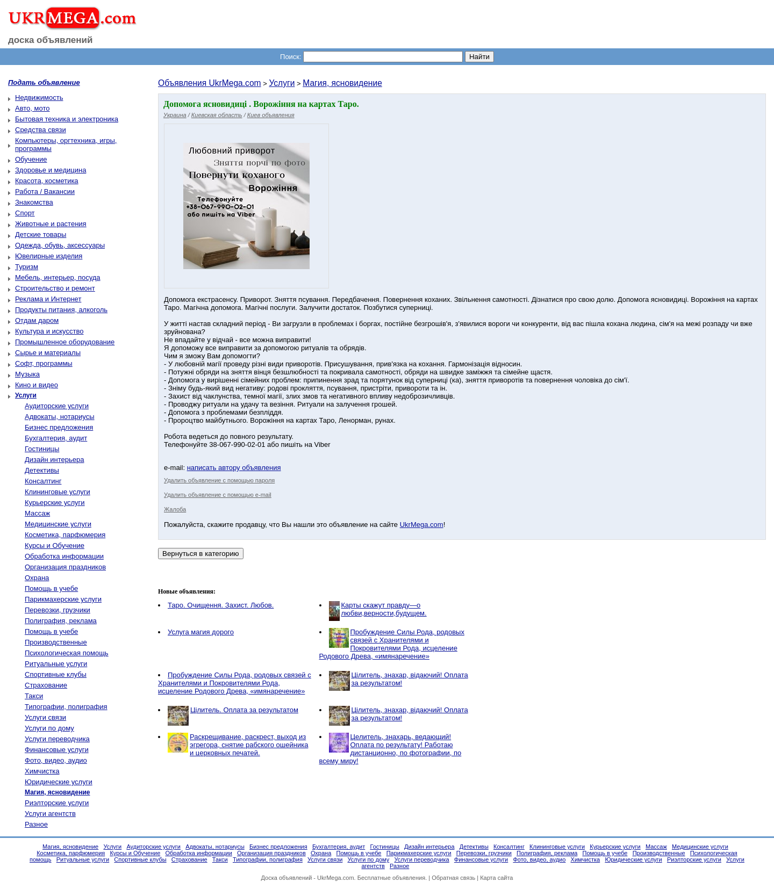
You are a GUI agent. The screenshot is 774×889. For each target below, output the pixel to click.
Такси (34, 696)
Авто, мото (32, 108)
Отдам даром (37, 320)
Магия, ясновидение (342, 83)
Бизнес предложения (59, 427)
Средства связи (40, 130)
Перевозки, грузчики (57, 610)
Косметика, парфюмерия (65, 535)
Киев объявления (271, 115)
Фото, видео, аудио (56, 760)
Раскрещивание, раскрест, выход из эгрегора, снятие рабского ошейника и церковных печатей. (249, 745)
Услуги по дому (49, 728)
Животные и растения (51, 224)
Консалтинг (43, 481)
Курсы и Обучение (54, 545)
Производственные (56, 642)
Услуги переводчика (57, 739)
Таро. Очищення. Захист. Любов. (221, 605)
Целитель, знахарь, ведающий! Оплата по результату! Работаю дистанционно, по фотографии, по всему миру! (390, 749)
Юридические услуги (58, 782)
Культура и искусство (49, 331)
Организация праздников (65, 567)
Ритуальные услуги (56, 664)
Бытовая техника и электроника (66, 119)
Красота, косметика (46, 181)
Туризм (26, 267)
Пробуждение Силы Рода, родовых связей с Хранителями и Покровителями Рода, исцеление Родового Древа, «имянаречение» (391, 644)
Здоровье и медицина (50, 170)
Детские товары (40, 234)
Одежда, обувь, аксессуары (60, 245)
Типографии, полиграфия (66, 707)
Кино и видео (36, 385)
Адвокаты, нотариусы (60, 417)
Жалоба (175, 509)
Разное (36, 824)
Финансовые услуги (57, 750)
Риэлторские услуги (57, 803)
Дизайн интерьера (54, 460)
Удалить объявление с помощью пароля (219, 480)
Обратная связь (453, 877)
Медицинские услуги (58, 524)
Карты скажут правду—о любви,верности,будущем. (384, 609)
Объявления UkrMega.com (209, 83)
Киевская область (216, 115)
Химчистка (42, 771)
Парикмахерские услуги (63, 599)
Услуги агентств (50, 814)
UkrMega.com (421, 525)
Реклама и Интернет (48, 299)
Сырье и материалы (48, 353)
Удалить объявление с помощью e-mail (217, 495)
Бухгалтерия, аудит (56, 438)
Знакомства (34, 202)
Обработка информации (64, 556)
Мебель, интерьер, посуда (58, 277)
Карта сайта (496, 877)
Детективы (42, 470)
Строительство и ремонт (55, 288)
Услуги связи (45, 717)
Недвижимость (39, 97)
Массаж (37, 513)
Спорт (25, 213)
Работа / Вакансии (45, 191)
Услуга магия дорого (201, 632)
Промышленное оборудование (64, 342)
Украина (175, 115)
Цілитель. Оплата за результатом (244, 710)
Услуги (282, 83)
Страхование (46, 685)
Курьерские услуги (55, 502)
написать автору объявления (234, 468)
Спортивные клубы (56, 674)
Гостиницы (42, 449)
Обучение (31, 159)
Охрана (37, 578)
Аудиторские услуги (57, 406)
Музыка (27, 374)
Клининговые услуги (57, 492)
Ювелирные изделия (48, 256)
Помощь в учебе (51, 588)
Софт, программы (44, 363)
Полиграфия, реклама (61, 621)
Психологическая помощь (67, 653)
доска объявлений (50, 40)
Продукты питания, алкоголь (61, 310)
